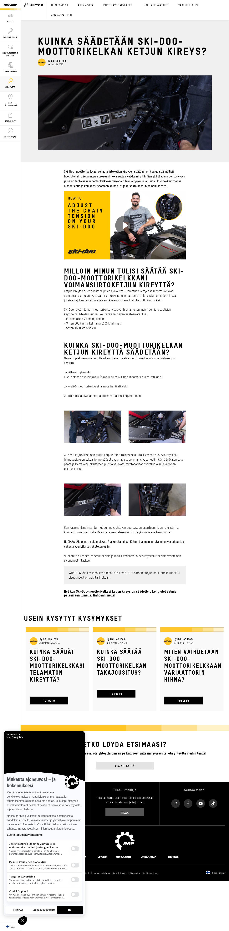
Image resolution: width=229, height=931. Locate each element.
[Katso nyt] (125, 225)
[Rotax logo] (173, 856)
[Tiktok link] (213, 803)
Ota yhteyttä (125, 765)
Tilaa (125, 812)
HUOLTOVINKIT (59, 5)
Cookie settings (150, 872)
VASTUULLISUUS (188, 5)
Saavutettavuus (120, 872)
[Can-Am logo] (148, 856)
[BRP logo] (125, 840)
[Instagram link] (175, 803)
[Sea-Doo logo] (123, 856)
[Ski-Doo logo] (10, 5)
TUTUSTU (49, 700)
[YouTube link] (200, 803)
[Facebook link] (188, 803)
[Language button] (10, 927)
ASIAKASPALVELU (61, 15)
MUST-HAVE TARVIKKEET (117, 5)
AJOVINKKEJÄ (86, 5)
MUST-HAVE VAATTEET (155, 5)
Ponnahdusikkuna (101, 872)
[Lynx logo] (102, 856)
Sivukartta (135, 872)
